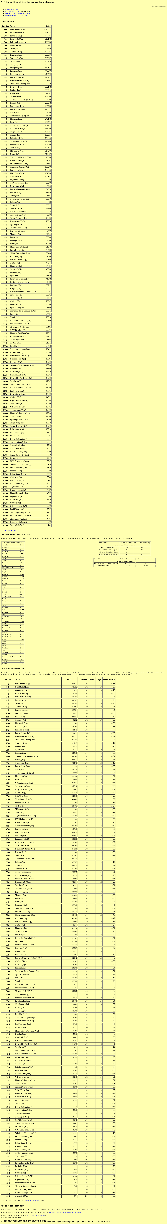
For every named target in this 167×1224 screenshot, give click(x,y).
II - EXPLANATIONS (12, 11)
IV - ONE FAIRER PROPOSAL (12, 669)
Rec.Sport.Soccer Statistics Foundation (65, 1212)
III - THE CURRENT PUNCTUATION (15, 534)
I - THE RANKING (12, 9)
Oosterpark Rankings (32, 1200)
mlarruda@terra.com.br (36, 1215)
